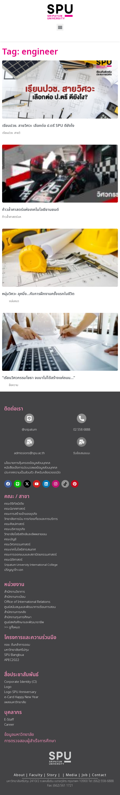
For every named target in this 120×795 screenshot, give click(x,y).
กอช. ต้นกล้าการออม (17, 644)
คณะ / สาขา (16, 496)
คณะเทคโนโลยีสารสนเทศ (20, 549)
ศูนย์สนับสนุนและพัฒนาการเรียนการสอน (30, 607)
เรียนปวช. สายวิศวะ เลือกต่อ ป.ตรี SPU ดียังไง (38, 126)
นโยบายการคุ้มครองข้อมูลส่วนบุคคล (27, 462)
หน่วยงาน (14, 584)
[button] (60, 27)
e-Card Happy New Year (21, 697)
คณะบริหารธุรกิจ (14, 529)
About (19, 775)
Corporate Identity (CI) (20, 681)
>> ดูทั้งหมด (12, 627)
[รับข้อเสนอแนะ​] (81, 442)
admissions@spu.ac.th (29, 453)
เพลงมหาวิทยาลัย (15, 702)
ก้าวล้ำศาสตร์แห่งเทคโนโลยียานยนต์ (30, 210)
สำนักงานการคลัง (15, 612)
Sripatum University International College (31, 565)
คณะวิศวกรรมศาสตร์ (17, 544)
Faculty (36, 775)
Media (72, 775)
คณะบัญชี (10, 539)
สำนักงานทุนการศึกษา (17, 617)
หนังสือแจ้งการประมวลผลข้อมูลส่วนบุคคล (30, 467)
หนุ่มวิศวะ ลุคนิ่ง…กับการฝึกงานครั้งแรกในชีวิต (38, 294)
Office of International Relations (27, 601)
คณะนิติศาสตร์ (13, 559)
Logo (7, 686)
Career (9, 724)
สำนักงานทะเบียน (14, 596)
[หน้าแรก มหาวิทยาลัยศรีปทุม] (60, 758)
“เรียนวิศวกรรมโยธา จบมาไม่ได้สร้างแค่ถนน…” (38, 378)
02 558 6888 (81, 429)
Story (52, 775)
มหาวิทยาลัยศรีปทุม (16, 649)
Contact (99, 775)
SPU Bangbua (14, 654)
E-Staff (9, 719)
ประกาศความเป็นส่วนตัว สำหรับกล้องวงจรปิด (32, 472)
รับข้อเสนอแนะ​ (81, 453)
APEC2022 (11, 660)
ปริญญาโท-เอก (13, 569)
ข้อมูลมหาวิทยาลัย (19, 734)
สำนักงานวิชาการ (14, 591)
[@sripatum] (29, 418)
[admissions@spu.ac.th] (29, 442)
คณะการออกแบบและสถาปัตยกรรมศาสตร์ (30, 554)
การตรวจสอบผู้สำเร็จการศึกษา (30, 741)
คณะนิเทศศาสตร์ (14, 508)
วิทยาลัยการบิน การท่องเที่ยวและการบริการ (31, 518)
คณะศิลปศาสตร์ (14, 524)
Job (85, 775)
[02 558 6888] (81, 418)
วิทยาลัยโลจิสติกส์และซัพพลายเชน (25, 534)
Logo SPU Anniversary (20, 692)
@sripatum (29, 429)
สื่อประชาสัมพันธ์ (21, 675)
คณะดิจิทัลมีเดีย (14, 503)
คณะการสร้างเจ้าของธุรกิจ (20, 513)
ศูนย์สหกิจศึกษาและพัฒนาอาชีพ (24, 622)
